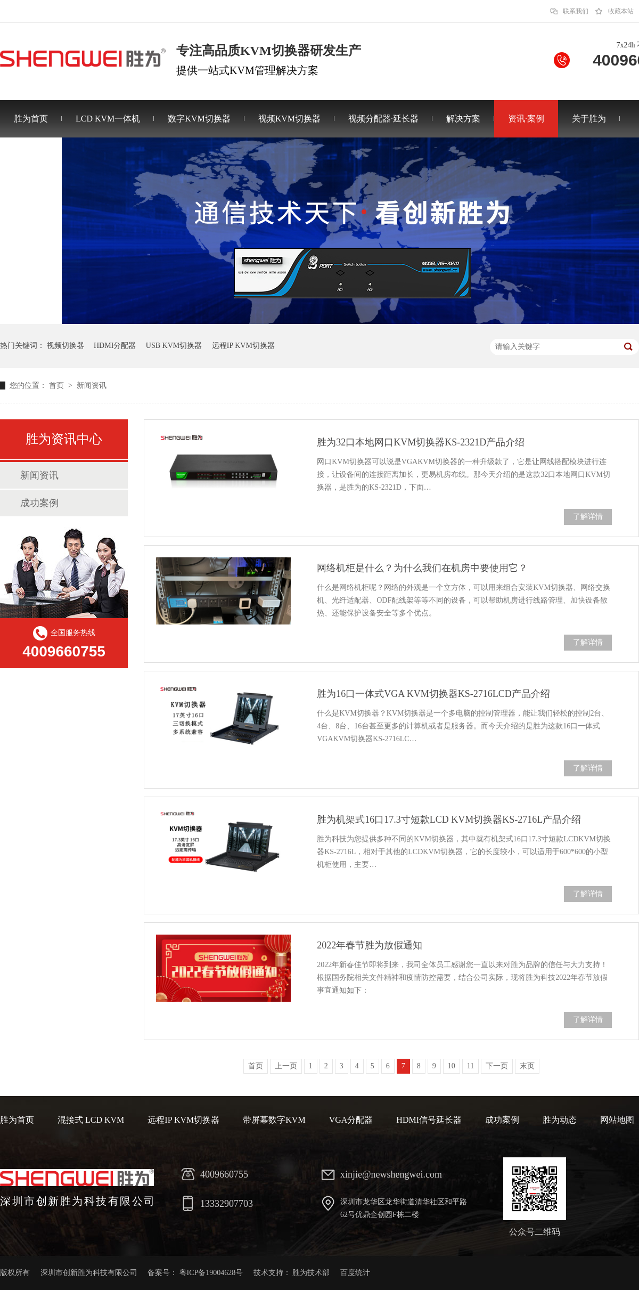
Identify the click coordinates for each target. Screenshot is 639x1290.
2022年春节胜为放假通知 (369, 945)
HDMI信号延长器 (429, 1119)
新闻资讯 (91, 386)
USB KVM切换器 (174, 346)
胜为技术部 (311, 1273)
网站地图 (617, 1119)
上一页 (286, 1066)
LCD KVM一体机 (108, 118)
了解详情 (588, 517)
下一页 (497, 1066)
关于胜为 (589, 118)
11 (470, 1066)
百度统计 (355, 1273)
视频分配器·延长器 (383, 118)
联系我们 (575, 11)
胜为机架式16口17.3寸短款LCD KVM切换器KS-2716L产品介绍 (449, 819)
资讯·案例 (526, 118)
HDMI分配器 (115, 346)
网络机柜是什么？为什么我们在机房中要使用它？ (422, 568)
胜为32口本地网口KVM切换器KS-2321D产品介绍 (421, 442)
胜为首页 (31, 118)
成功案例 (39, 503)
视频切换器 (65, 346)
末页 (527, 1066)
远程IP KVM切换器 (243, 346)
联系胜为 (31, 155)
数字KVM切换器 (199, 118)
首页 (57, 386)
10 (451, 1066)
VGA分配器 (351, 1119)
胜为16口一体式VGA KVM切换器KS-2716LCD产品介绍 (433, 693)
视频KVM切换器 (289, 118)
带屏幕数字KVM (274, 1119)
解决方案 (463, 118)
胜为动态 (560, 1119)
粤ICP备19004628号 (211, 1273)
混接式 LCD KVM (91, 1119)
